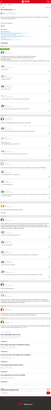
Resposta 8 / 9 (4, 306)
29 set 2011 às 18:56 (8, 96)
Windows (10, 4)
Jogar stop (3, 38)
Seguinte (47, 7)
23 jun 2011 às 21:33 (8, 242)
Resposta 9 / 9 (4, 318)
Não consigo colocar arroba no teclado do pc (11, 33)
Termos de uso (12, 398)
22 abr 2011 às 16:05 (8, 206)
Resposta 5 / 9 (4, 216)
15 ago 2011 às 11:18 (9, 252)
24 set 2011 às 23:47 (8, 87)
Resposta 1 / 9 (4, 46)
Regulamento (32, 398)
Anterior (3, 7)
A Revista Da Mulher (40, 398)
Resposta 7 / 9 (4, 292)
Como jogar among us (6, 39)
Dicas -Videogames (28, 36)
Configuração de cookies (25, 400)
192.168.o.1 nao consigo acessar (8, 34)
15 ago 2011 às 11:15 (9, 182)
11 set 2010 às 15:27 (8, 322)
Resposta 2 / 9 (4, 115)
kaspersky (8, 59)
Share (3, 26)
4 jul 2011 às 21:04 (8, 172)
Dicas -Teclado (25, 33)
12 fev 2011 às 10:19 (8, 164)
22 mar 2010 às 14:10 (9, 285)
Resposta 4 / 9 (4, 202)
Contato (27, 398)
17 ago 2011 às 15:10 (9, 67)
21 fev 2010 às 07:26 (8, 296)
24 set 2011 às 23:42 (8, 192)
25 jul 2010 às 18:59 (8, 310)
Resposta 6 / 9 (4, 281)
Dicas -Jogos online (11, 38)
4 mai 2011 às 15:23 (8, 139)
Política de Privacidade (20, 398)
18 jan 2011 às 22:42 (8, 119)
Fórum (5, 4)
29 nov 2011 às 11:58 (9, 106)
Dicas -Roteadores (21, 34)
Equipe (7, 398)
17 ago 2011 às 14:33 (9, 151)
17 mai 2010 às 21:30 (9, 233)
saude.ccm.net (25, 407)
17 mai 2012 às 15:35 (13, 14)
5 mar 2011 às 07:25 (8, 129)
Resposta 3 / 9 (4, 160)
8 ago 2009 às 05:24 (8, 220)
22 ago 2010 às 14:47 (9, 53)
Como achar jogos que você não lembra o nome (12, 36)
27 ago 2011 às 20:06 (9, 77)
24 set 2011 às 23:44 (8, 262)
